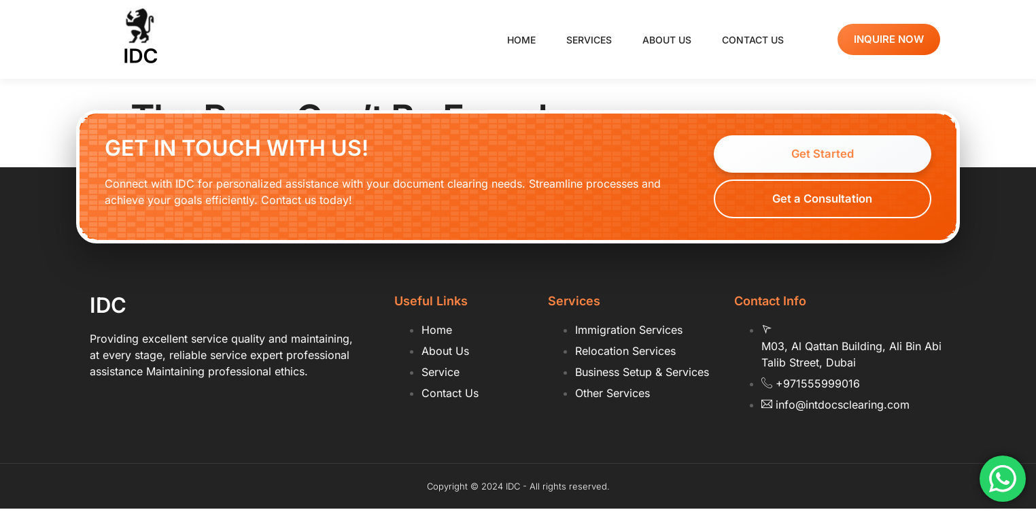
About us (666, 40)
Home (521, 40)
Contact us (753, 40)
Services (589, 40)
